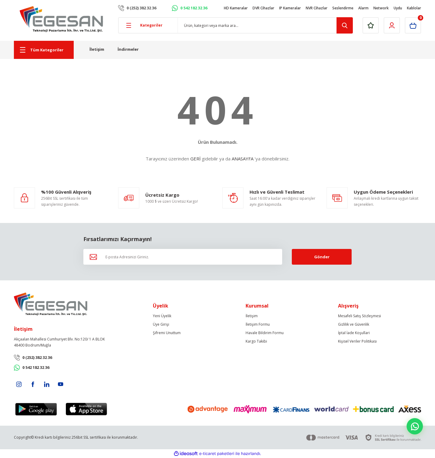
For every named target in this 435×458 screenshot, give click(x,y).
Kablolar (414, 8)
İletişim (96, 49)
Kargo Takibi (256, 341)
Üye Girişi (161, 324)
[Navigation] (44, 50)
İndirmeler (128, 49)
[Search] (265, 25)
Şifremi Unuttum (167, 332)
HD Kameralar (236, 8)
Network (381, 8)
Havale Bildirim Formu (265, 332)
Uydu (398, 8)
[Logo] (61, 19)
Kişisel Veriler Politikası (357, 341)
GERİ (195, 159)
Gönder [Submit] (322, 257)
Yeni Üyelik (162, 315)
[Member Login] (392, 25)
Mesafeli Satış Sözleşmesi (359, 315)
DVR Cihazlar (263, 8)
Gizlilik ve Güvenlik (353, 324)
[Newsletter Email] (182, 257)
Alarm (363, 8)
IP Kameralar (290, 8)
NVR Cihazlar (316, 8)
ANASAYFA (242, 159)
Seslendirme (342, 8)
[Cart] (413, 25)
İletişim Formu (258, 324)
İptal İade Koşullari (354, 332)
